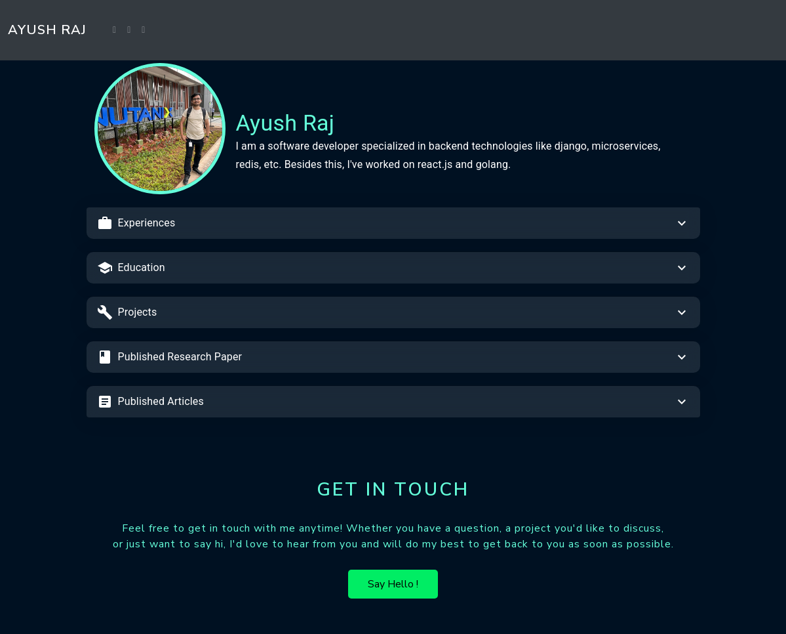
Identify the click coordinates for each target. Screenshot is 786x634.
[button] (393, 223)
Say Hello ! (393, 584)
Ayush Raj (47, 30)
